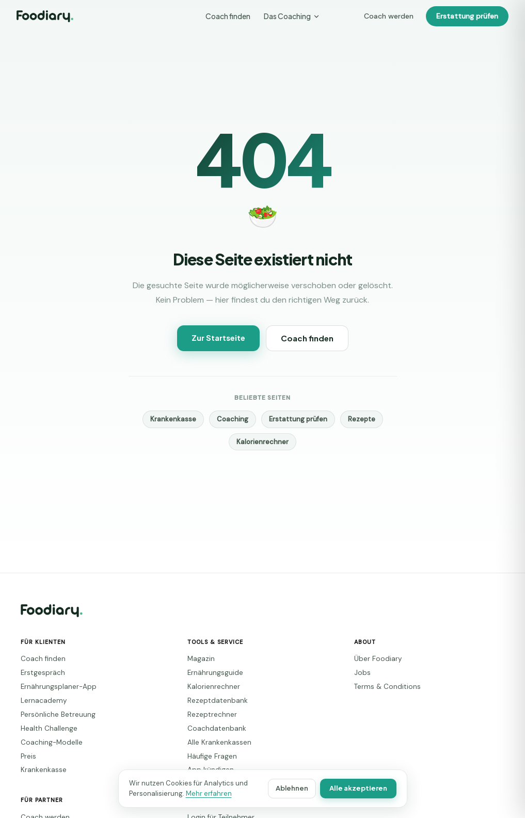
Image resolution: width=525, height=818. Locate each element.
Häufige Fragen (209, 756)
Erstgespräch (39, 673)
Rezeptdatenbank (211, 700)
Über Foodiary (374, 659)
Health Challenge (45, 728)
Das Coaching (290, 16)
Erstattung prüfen (470, 16)
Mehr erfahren (196, 793)
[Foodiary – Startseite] (45, 16)
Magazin (199, 659)
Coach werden (398, 16)
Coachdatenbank (210, 728)
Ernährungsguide (211, 673)
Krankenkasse (180, 419)
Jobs (360, 673)
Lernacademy (39, 700)
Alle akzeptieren (361, 788)
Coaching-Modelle (47, 742)
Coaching (235, 419)
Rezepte (353, 419)
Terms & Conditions (382, 686)
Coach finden (228, 16)
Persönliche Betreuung (52, 714)
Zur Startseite (220, 337)
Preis (28, 756)
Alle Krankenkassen (215, 742)
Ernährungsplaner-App (52, 686)
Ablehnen (299, 788)
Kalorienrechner (262, 442)
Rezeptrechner (207, 714)
